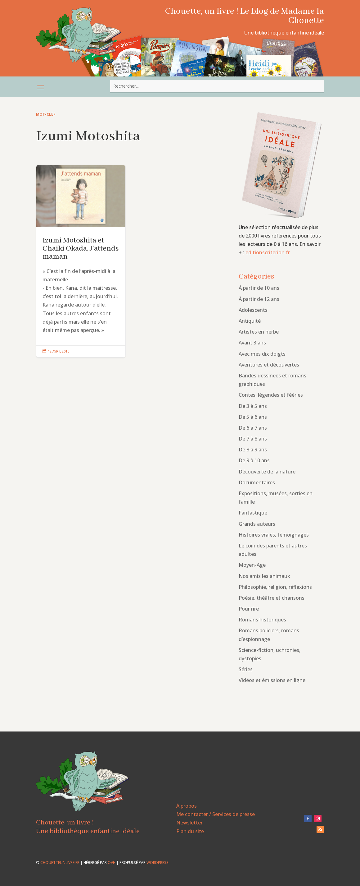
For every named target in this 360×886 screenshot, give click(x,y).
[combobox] (217, 86)
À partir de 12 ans (259, 299)
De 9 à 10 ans (254, 460)
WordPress (157, 862)
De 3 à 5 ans (253, 406)
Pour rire (249, 608)
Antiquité (250, 320)
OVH (111, 862)
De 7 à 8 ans (253, 438)
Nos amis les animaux (264, 576)
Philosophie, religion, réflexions (275, 587)
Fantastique (253, 512)
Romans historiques (262, 619)
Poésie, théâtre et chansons (271, 597)
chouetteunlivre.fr (59, 862)
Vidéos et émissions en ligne (272, 680)
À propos (186, 805)
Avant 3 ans (252, 342)
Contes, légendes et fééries (271, 394)
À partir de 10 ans (259, 287)
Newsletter (189, 822)
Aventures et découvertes (269, 364)
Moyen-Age (252, 564)
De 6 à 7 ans (253, 427)
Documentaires (257, 482)
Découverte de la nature (267, 471)
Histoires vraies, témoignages (274, 534)
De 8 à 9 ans (253, 449)
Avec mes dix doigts (262, 353)
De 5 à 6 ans (253, 416)
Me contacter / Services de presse (215, 814)
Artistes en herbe (259, 331)
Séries (246, 669)
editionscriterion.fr (267, 252)
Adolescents (253, 310)
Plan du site (190, 831)
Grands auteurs (257, 523)
